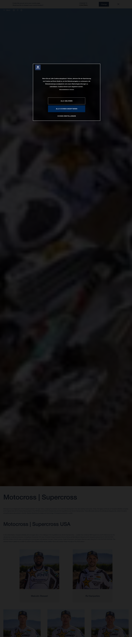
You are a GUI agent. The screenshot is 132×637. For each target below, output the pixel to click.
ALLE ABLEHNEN (66, 101)
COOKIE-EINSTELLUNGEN (66, 116)
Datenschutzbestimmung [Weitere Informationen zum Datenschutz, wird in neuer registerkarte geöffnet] (64, 89)
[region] (66, 92)
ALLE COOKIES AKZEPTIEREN (66, 108)
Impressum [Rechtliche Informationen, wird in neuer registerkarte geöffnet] (72, 89)
